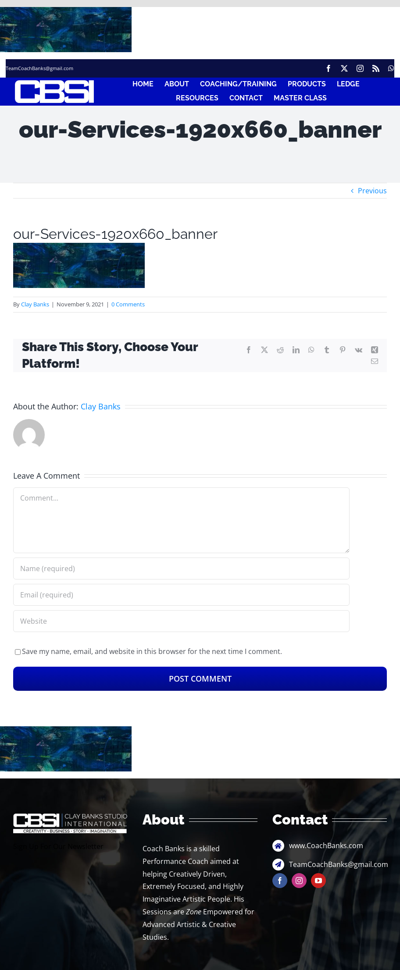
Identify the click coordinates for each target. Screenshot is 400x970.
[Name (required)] (181, 568)
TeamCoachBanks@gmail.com (39, 68)
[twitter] (344, 68)
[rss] (375, 68)
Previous (372, 190)
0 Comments (128, 304)
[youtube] (318, 880)
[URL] (181, 621)
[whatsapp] (391, 68)
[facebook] (328, 68)
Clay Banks (35, 304)
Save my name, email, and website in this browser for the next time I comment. (152, 651)
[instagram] (360, 68)
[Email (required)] (181, 595)
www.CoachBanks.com (326, 845)
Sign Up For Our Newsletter (58, 846)
